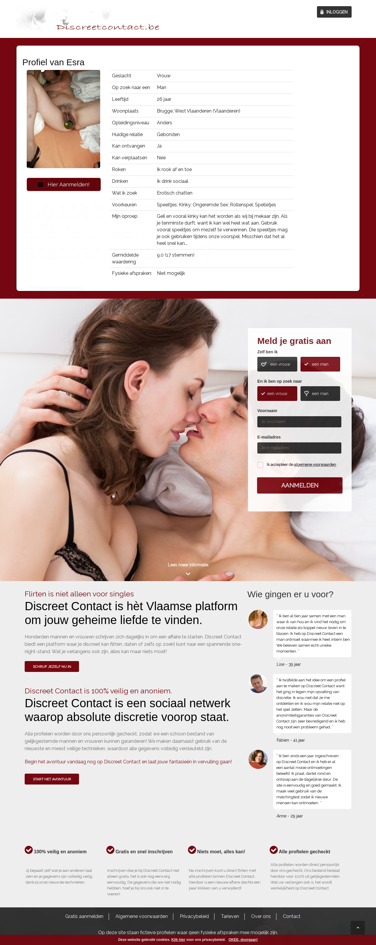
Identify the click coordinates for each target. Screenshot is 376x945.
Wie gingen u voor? (54, 416)
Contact (292, 916)
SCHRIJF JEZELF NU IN (52, 667)
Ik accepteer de (301, 464)
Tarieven (230, 916)
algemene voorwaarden (315, 464)
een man (320, 364)
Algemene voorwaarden (141, 916)
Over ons (261, 916)
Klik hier (178, 940)
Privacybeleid (194, 916)
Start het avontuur (52, 779)
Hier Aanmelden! (64, 184)
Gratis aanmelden (84, 916)
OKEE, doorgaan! (243, 940)
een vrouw (280, 364)
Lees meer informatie (188, 565)
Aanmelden (300, 485)
